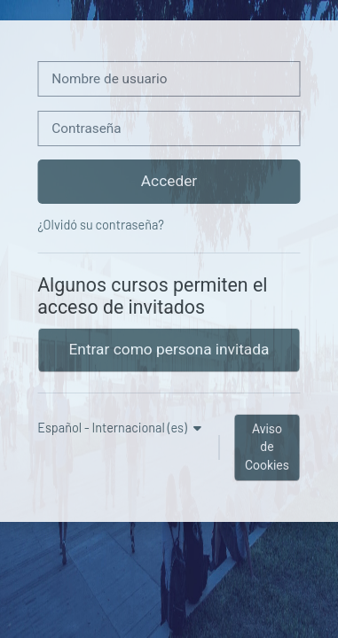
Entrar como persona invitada (169, 349)
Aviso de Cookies (267, 447)
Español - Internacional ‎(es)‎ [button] (113, 427)
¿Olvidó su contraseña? (100, 224)
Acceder (169, 181)
